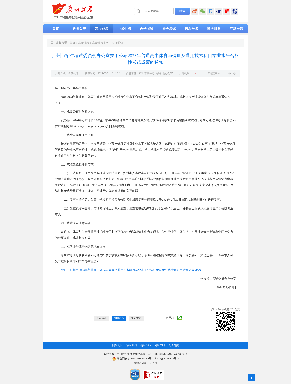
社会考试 (169, 29)
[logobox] (72, 11)
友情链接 (173, 345)
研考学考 (191, 29)
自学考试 (146, 29)
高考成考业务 (100, 42)
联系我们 (131, 345)
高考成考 (101, 29)
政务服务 (214, 29)
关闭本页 (136, 318)
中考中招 (124, 29)
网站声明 (159, 345)
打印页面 (119, 318)
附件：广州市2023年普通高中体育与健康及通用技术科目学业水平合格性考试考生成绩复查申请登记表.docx (131, 269)
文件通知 (117, 42)
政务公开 (79, 29)
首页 (55, 29)
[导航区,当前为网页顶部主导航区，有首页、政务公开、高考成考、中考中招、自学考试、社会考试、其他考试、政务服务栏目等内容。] (145, 28)
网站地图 (117, 345)
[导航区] (145, 11)
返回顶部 (101, 318)
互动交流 (236, 29)
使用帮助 (145, 345)
